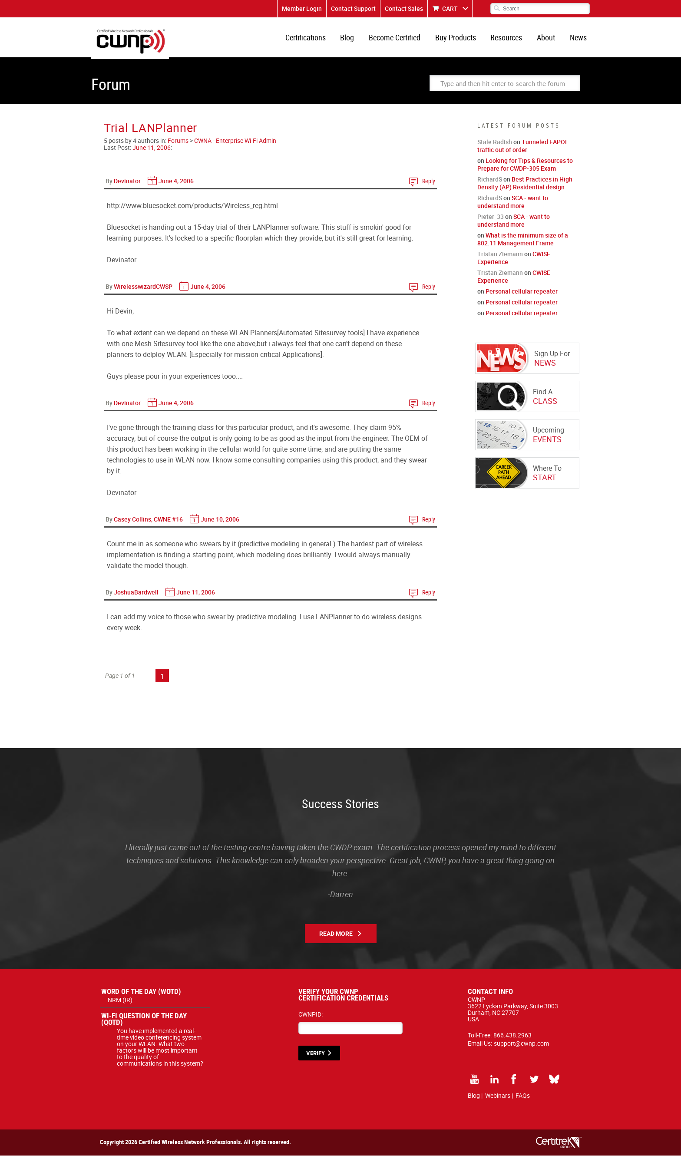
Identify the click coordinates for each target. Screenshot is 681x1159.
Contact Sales (404, 8)
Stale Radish (494, 145)
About (548, 39)
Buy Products (459, 39)
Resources (509, 39)
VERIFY (315, 1056)
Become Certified (400, 39)
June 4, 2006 (176, 184)
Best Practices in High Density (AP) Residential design (524, 186)
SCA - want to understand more (512, 205)
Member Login (302, 8)
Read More (336, 937)
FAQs (523, 1099)
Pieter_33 (490, 220)
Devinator (127, 184)
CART (450, 8)
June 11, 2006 (151, 151)
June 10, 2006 (220, 522)
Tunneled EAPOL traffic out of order (523, 149)
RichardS (489, 182)
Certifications (313, 39)
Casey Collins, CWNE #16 (148, 522)
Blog (353, 39)
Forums (178, 144)
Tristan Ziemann (500, 257)
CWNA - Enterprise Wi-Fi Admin (235, 144)
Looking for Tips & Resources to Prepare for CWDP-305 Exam (525, 168)
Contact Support (353, 8)
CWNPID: (310, 1018)
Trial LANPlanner (150, 131)
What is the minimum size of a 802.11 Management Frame (522, 242)
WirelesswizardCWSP (143, 290)
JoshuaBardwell (136, 595)
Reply (428, 184)
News (578, 39)
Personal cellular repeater (522, 295)
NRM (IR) (120, 1003)
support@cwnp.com (521, 1047)
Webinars (497, 1099)
